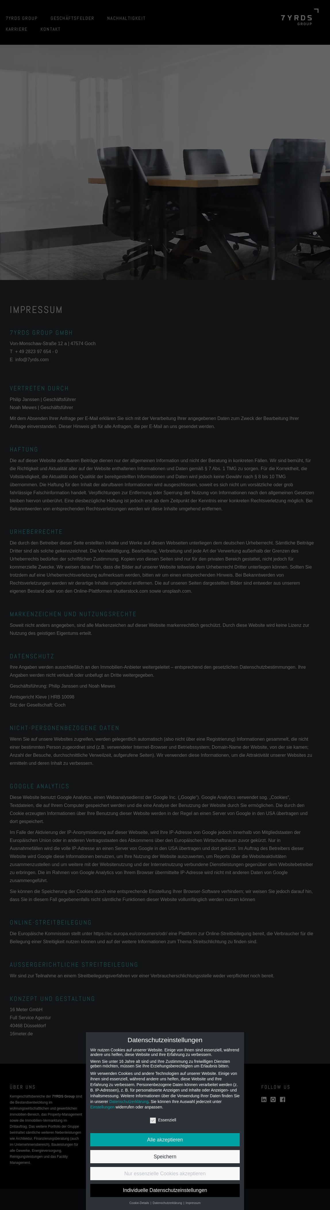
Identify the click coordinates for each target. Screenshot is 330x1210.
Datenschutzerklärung (128, 1101)
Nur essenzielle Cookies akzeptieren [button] (165, 1173)
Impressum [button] (193, 1203)
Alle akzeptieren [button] (165, 1140)
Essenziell (163, 1120)
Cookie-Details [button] (139, 1203)
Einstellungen (102, 1107)
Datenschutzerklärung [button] (168, 1203)
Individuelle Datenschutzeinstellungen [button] (165, 1190)
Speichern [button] (165, 1157)
